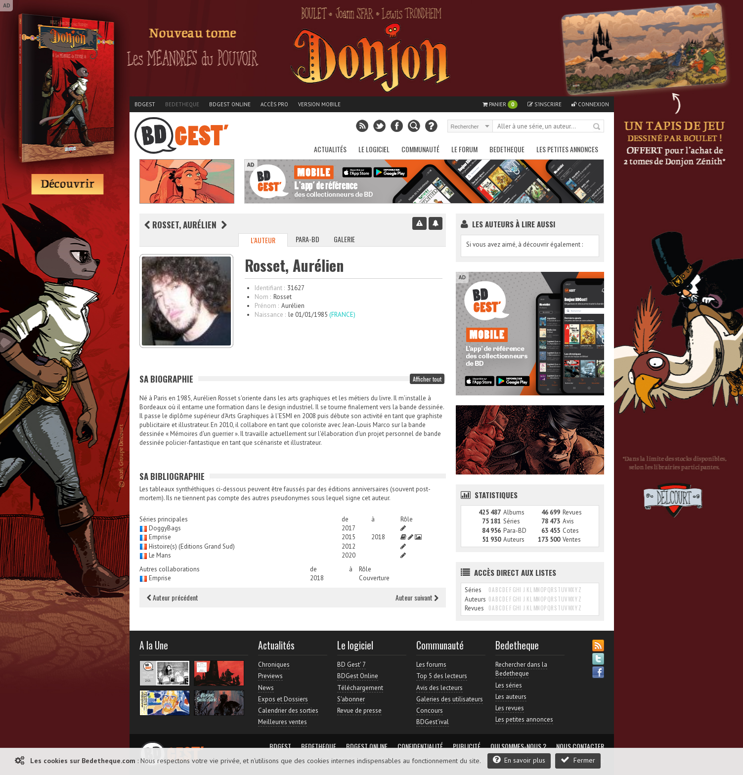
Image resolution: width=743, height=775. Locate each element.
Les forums (431, 664)
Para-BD (307, 239)
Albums (513, 512)
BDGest (144, 104)
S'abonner (351, 699)
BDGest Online (230, 104)
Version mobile (319, 104)
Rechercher (597, 127)
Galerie (344, 239)
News (266, 688)
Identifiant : (270, 288)
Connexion (590, 104)
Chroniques (274, 664)
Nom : (263, 297)
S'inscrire (544, 104)
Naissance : (270, 314)
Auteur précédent (172, 597)
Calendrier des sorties (288, 710)
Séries (511, 521)
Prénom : (267, 305)
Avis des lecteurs (439, 688)
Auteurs (513, 539)
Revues (572, 512)
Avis (568, 521)
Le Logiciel (374, 149)
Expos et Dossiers (283, 699)
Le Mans (160, 555)
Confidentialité (420, 746)
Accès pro (274, 104)
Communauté (420, 149)
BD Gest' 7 (351, 664)
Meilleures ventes (282, 722)
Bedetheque (182, 104)
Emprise (160, 537)
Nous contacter (580, 746)
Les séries (508, 685)
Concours (429, 710)
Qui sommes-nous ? (518, 746)
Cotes (571, 530)
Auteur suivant (416, 597)
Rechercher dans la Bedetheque (521, 669)
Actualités (330, 149)
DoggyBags (165, 528)
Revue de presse (359, 710)
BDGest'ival (432, 722)
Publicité (467, 746)
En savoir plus (519, 760)
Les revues (509, 708)
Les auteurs (510, 696)
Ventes (572, 539)
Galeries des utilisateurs (449, 699)
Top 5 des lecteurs (441, 676)
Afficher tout (427, 379)
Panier (500, 104)
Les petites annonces (567, 149)
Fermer (578, 760)
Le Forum (464, 149)
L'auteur (263, 240)
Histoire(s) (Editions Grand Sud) (192, 546)
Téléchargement (360, 688)
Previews (270, 676)
